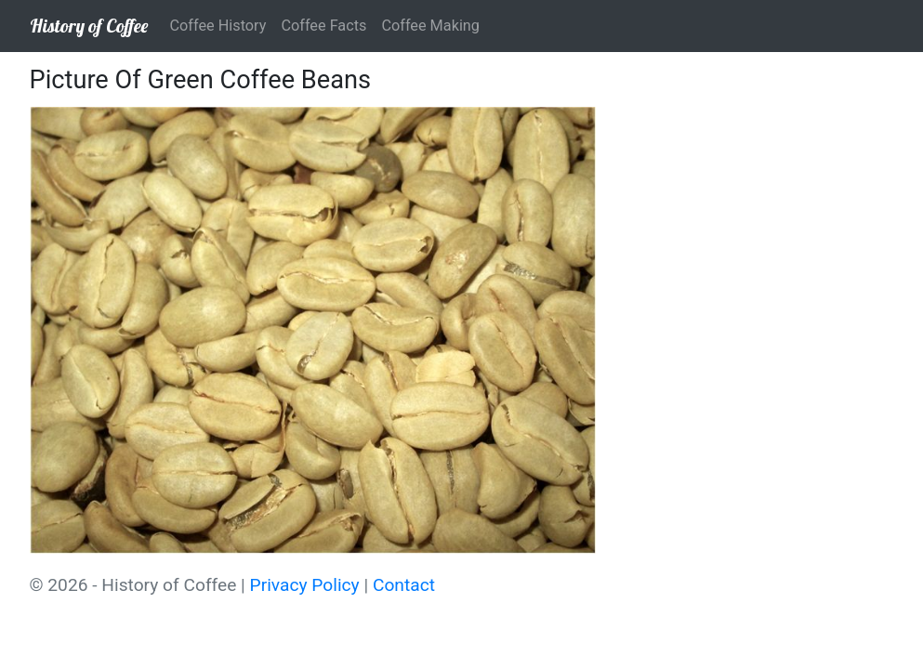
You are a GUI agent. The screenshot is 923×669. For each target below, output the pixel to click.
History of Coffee (89, 25)
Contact (404, 585)
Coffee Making (430, 25)
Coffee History (218, 25)
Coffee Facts (323, 25)
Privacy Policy (305, 585)
